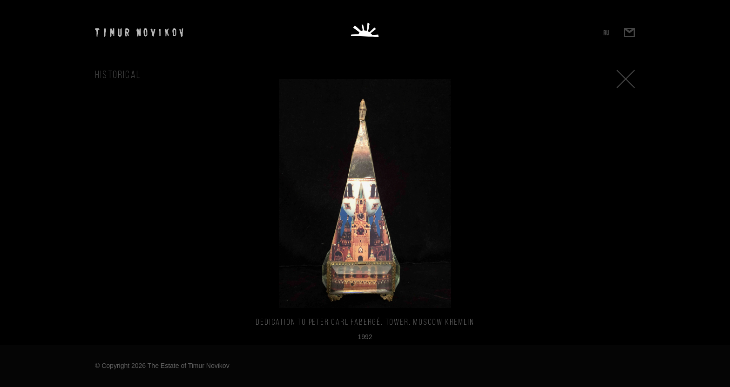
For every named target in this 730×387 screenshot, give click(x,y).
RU (606, 33)
